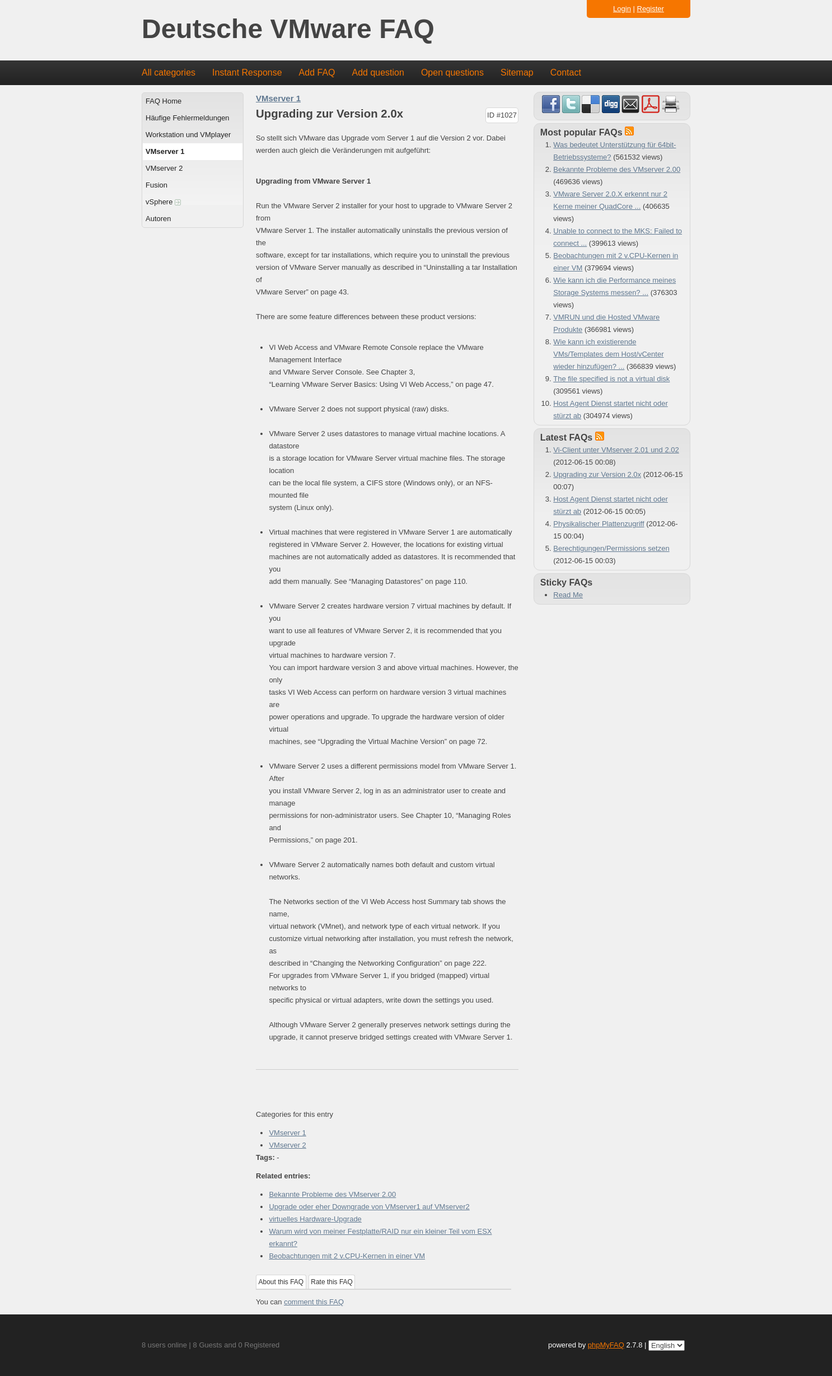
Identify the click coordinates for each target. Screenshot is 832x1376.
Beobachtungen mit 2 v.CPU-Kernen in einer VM (347, 1256)
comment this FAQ (314, 1302)
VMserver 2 (164, 168)
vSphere (163, 202)
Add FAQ (317, 72)
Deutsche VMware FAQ (288, 29)
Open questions (452, 72)
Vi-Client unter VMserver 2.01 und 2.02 (616, 450)
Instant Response (247, 72)
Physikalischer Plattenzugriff (598, 523)
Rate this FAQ (332, 1282)
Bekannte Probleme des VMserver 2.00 (332, 1194)
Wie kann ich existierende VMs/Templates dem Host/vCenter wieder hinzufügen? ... (608, 354)
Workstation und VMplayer (188, 134)
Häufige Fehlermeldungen (188, 118)
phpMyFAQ (606, 1345)
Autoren (158, 218)
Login (622, 8)
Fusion (156, 185)
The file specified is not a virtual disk (611, 379)
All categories (168, 72)
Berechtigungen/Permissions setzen (611, 548)
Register (650, 8)
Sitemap (517, 72)
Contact (565, 72)
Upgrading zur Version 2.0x (597, 474)
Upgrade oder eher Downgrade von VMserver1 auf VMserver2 (369, 1206)
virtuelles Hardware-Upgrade (315, 1219)
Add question (378, 72)
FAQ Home (163, 101)
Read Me (568, 595)
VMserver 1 (165, 151)
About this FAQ (281, 1282)
